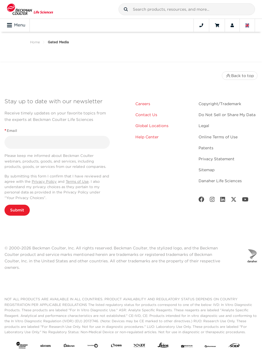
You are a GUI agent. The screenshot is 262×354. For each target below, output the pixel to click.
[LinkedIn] (222, 200)
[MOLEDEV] (187, 346)
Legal (204, 125)
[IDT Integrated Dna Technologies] (139, 346)
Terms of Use (77, 181)
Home (35, 42)
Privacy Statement (216, 159)
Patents (206, 148)
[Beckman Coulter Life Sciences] (30, 9)
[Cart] (217, 25)
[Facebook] (201, 200)
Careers (142, 104)
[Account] (232, 25)
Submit (17, 210)
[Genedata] (93, 346)
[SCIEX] (234, 346)
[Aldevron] (69, 346)
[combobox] (187, 9)
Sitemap (207, 170)
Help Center (147, 137)
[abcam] (45, 346)
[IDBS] (116, 346)
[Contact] (201, 25)
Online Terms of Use (218, 137)
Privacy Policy (44, 181)
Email (10, 130)
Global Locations (151, 125)
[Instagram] (212, 200)
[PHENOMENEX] (210, 346)
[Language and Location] (247, 25)
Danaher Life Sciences (220, 181)
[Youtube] (245, 200)
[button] (126, 9)
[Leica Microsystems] (163, 346)
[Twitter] (233, 200)
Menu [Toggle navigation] (16, 25)
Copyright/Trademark (220, 104)
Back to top (239, 75)
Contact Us (146, 114)
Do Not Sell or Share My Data (227, 114)
